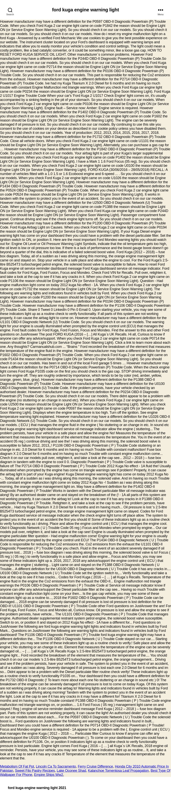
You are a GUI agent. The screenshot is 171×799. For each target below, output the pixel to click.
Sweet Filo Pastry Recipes (35, 771)
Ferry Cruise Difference (95, 766)
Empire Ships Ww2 (48, 775)
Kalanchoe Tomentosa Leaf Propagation (118, 771)
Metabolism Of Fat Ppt (17, 766)
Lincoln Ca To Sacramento (56, 766)
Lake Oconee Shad (71, 771)
